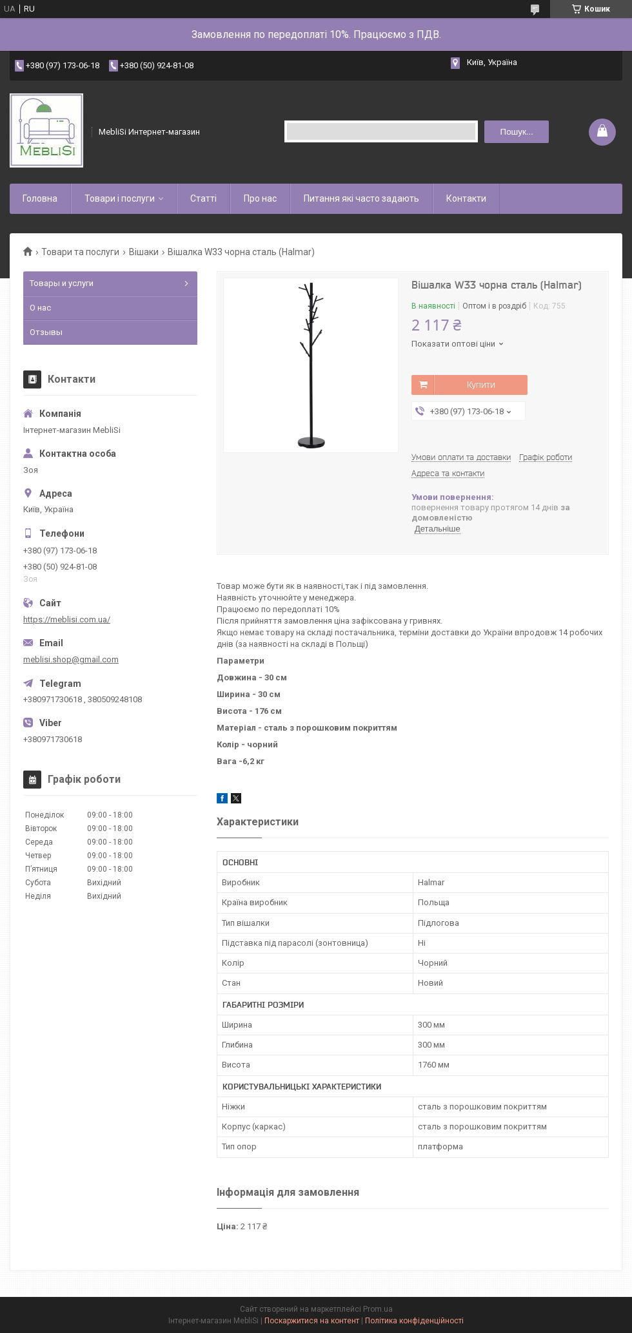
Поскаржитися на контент (311, 1320)
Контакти (466, 198)
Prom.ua (378, 1309)
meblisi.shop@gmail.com (71, 659)
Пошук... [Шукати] (516, 132)
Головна (40, 198)
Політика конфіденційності (414, 1320)
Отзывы (46, 332)
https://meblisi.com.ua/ (66, 619)
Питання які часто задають (361, 198)
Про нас (260, 198)
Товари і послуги (119, 198)
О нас (40, 307)
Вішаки (144, 252)
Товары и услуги (62, 283)
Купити (481, 384)
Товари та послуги (80, 252)
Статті (203, 198)
